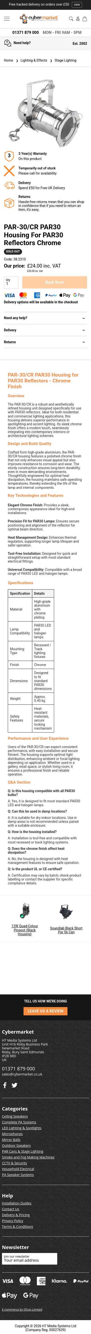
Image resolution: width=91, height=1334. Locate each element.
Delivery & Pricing (16, 1215)
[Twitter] (5, 1084)
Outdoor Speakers (16, 1145)
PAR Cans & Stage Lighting (22, 1151)
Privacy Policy (12, 1220)
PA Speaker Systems (18, 1174)
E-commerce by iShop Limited (22, 1309)
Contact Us (10, 1209)
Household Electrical (18, 1169)
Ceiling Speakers (15, 1116)
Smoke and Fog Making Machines (28, 1157)
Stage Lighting (62, 60)
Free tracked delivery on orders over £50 (45, 4)
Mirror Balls (11, 1139)
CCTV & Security (14, 1163)
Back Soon (54, 282)
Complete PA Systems (19, 1122)
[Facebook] (14, 1084)
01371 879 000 (25, 32)
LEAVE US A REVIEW (46, 1011)
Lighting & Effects (31, 60)
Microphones (12, 1133)
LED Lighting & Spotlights (21, 1128)
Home (8, 60)
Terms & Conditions (17, 1226)
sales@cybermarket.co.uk (22, 1074)
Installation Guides (16, 1203)
